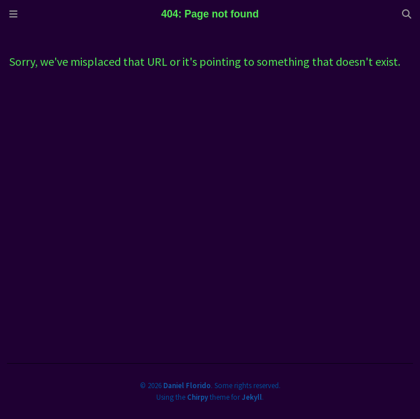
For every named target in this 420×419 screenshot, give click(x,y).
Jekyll (252, 397)
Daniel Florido (187, 385)
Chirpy (197, 397)
